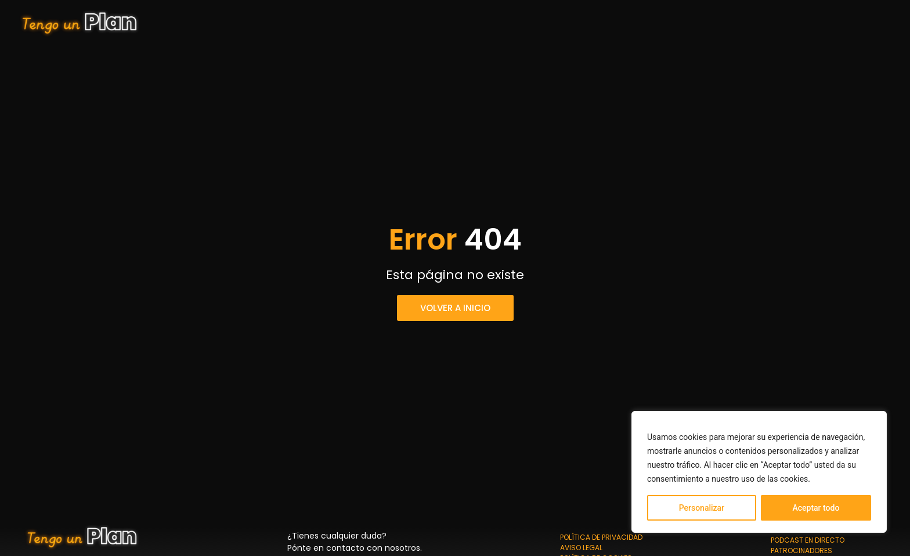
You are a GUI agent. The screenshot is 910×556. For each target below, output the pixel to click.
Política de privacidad (601, 537)
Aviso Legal (581, 548)
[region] (759, 472)
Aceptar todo (815, 507)
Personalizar (701, 507)
